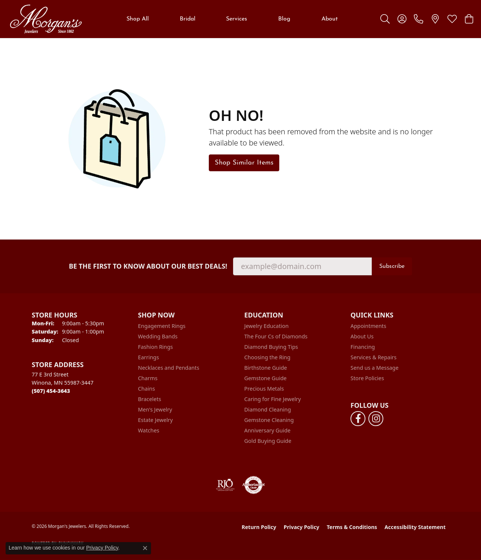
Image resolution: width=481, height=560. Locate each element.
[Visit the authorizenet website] (253, 485)
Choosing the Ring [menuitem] (267, 357)
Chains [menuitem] (146, 388)
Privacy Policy (301, 527)
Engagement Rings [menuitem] (162, 325)
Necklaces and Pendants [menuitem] (168, 367)
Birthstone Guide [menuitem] (265, 367)
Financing (362, 346)
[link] (418, 19)
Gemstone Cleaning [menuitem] (269, 419)
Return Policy (259, 527)
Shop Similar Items (244, 162)
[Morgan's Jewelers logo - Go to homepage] (46, 19)
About (329, 19)
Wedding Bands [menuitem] (157, 336)
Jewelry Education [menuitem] (266, 325)
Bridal (187, 19)
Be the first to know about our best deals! (148, 266)
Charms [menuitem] (147, 378)
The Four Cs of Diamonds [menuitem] (276, 336)
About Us (362, 336)
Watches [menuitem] (148, 430)
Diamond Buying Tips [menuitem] (271, 346)
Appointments (368, 325)
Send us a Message (374, 367)
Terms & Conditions (352, 527)
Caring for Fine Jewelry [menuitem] (272, 399)
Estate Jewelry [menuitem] (155, 419)
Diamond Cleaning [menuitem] (267, 409)
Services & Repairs (373, 357)
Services (236, 19)
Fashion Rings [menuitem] (155, 346)
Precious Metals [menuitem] (264, 388)
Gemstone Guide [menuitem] (265, 378)
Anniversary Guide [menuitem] (267, 430)
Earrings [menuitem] (148, 357)
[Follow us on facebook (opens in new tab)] (357, 418)
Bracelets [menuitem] (149, 399)
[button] (385, 19)
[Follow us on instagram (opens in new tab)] (375, 418)
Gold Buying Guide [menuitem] (267, 440)
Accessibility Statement (415, 527)
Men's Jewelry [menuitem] (155, 409)
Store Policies (367, 378)
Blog (284, 19)
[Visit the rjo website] (225, 485)
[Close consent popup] (145, 548)
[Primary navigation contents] (232, 19)
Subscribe (392, 266)
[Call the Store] (51, 390)
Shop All (137, 19)
